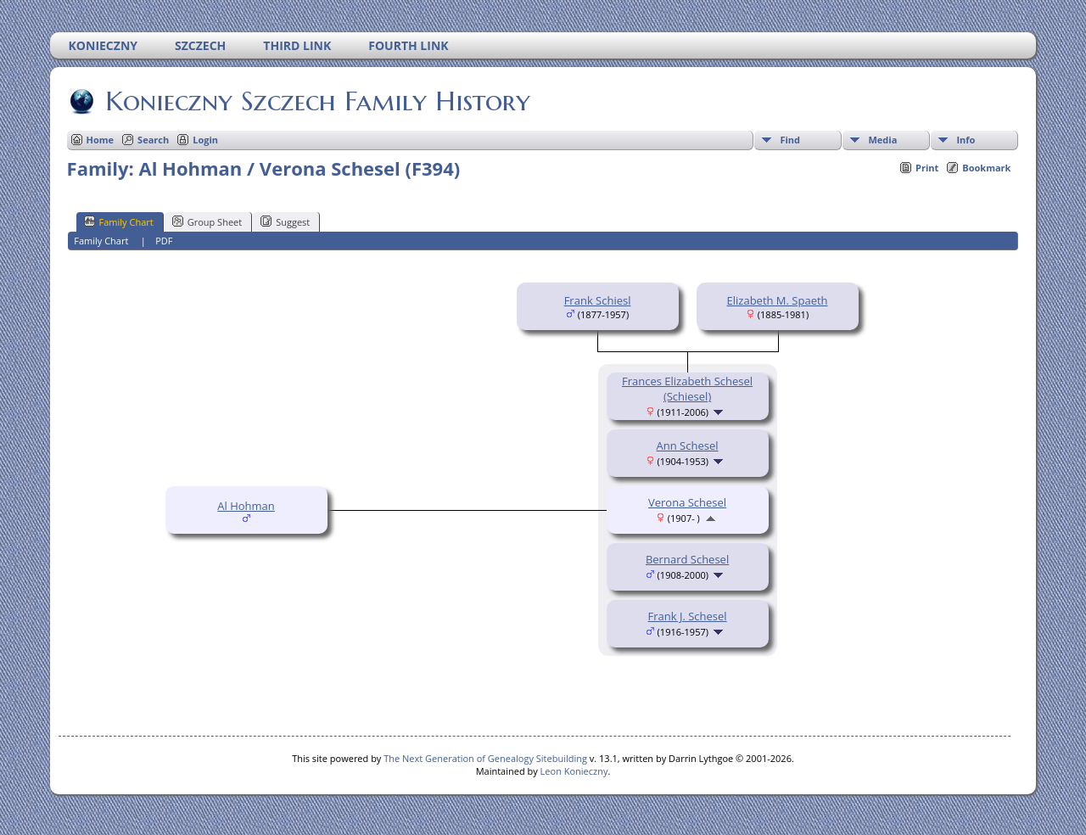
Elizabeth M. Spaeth (777, 300)
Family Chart (119, 221)
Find (790, 139)
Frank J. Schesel (687, 616)
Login (205, 139)
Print (926, 167)
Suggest (285, 221)
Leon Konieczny (574, 771)
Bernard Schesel (687, 559)
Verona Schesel (687, 502)
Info (965, 139)
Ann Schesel (688, 445)
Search (153, 139)
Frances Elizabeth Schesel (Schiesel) (687, 388)
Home (101, 139)
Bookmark (986, 167)
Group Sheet (207, 221)
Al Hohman (246, 505)
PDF (163, 240)
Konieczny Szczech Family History (316, 101)
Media (882, 139)
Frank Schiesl (597, 300)
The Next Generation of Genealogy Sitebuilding (485, 758)
